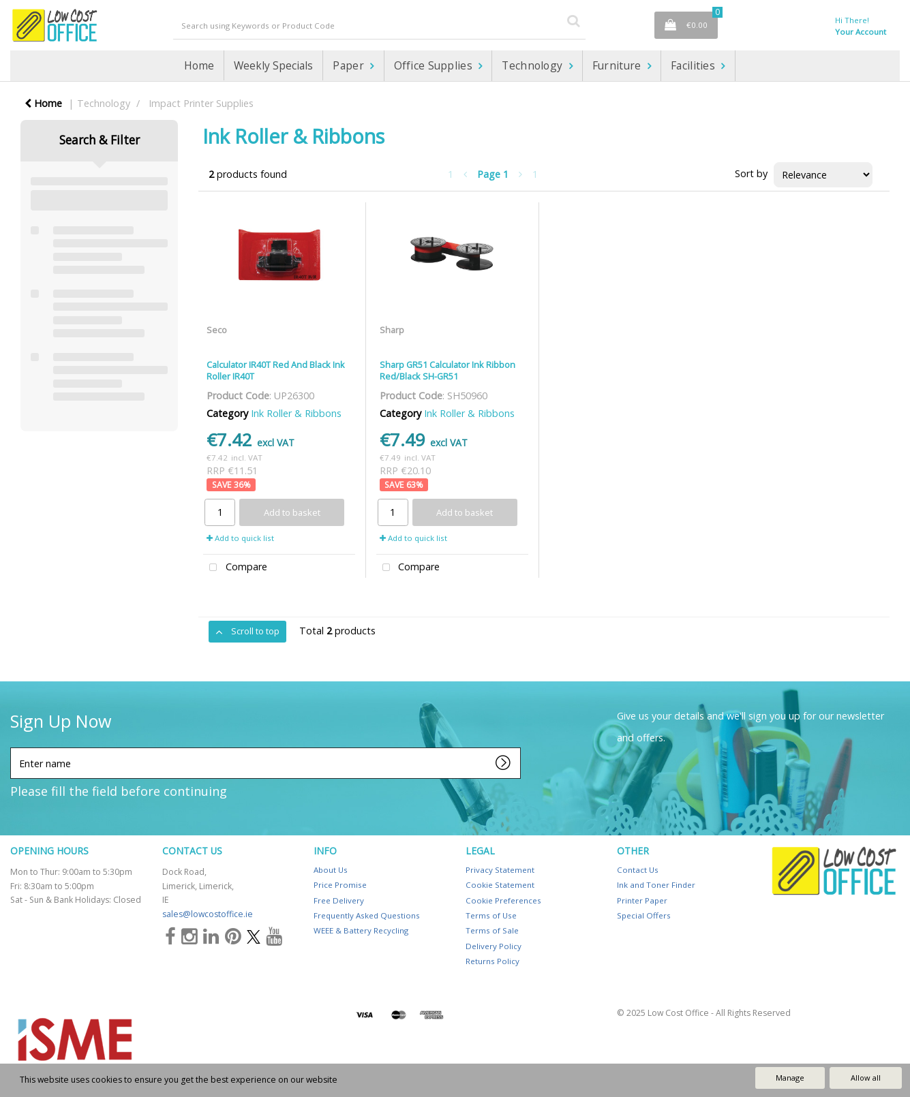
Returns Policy (492, 961)
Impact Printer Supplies (201, 103)
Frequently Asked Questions (367, 915)
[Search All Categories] (379, 25)
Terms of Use (491, 915)
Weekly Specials (273, 65)
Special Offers (644, 915)
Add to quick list (240, 538)
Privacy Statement (500, 870)
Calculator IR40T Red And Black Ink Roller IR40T (276, 370)
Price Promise (340, 885)
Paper (350, 65)
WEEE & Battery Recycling (361, 930)
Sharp (392, 330)
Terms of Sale (492, 930)
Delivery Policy (493, 946)
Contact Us (637, 870)
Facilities (694, 65)
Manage (790, 1077)
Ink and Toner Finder (656, 885)
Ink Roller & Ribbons (296, 413)
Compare (235, 568)
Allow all (866, 1077)
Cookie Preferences (503, 900)
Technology (533, 65)
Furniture (618, 65)
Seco (217, 330)
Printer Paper (642, 900)
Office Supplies (435, 65)
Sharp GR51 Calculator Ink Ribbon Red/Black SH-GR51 (447, 370)
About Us (331, 870)
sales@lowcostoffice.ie (207, 914)
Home (199, 65)
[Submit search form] (573, 20)
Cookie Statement (500, 885)
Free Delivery (339, 900)
